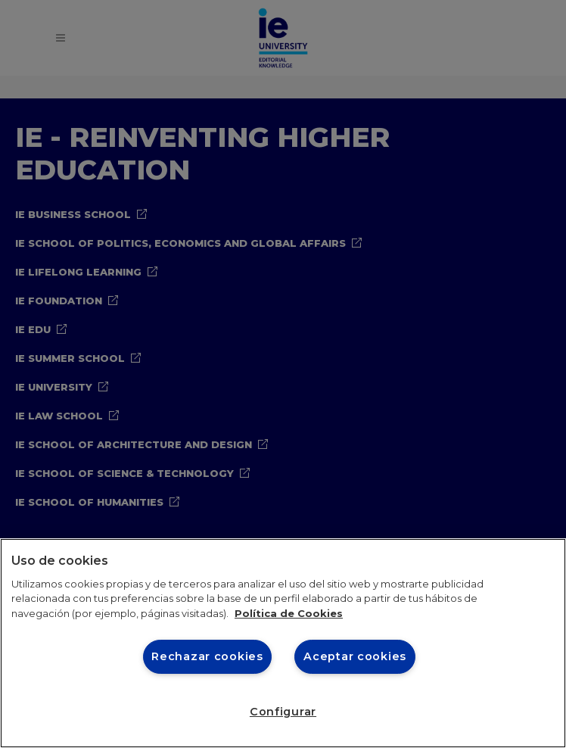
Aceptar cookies (354, 656)
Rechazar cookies (207, 656)
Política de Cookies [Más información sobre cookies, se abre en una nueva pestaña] (289, 613)
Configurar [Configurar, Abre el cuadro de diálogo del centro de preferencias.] (283, 711)
